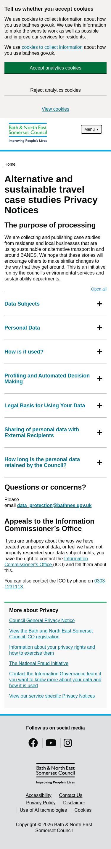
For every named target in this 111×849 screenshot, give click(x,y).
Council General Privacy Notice (42, 620)
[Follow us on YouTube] (51, 744)
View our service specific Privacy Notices (52, 695)
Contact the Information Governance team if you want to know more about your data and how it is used (55, 679)
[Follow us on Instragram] (68, 744)
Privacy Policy (41, 802)
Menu (89, 129)
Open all (99, 289)
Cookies (82, 810)
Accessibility (39, 795)
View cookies (55, 109)
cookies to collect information (52, 47)
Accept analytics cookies (55, 67)
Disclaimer (74, 802)
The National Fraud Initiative (38, 663)
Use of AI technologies (43, 810)
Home (9, 164)
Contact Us (70, 795)
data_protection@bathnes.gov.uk (54, 505)
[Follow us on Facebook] (33, 744)
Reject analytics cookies (55, 90)
